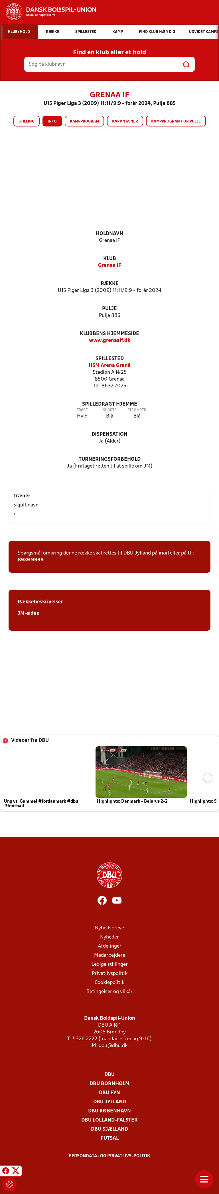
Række (110, 283)
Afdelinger (109, 946)
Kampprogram (84, 121)
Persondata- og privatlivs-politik (109, 1156)
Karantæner (125, 121)
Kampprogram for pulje (176, 121)
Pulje (109, 308)
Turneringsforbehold (110, 459)
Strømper (136, 410)
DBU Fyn (109, 1093)
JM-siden (29, 613)
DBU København (109, 1111)
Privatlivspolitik (109, 973)
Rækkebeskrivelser (40, 602)
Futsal (110, 1138)
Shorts (109, 410)
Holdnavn (109, 233)
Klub (109, 258)
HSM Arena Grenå (110, 365)
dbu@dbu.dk (113, 1045)
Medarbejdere (109, 955)
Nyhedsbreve (109, 928)
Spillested (110, 358)
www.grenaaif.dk (109, 340)
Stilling (27, 121)
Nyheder (109, 937)
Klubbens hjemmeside (109, 333)
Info (52, 121)
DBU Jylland (109, 1102)
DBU (109, 1074)
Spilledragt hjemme (109, 404)
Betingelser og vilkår (109, 991)
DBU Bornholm (109, 1083)
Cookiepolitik (109, 982)
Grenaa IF (109, 265)
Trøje (82, 410)
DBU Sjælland (109, 1129)
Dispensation (109, 434)
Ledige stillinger (110, 964)
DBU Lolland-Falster (109, 1120)
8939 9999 (31, 560)
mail (164, 553)
